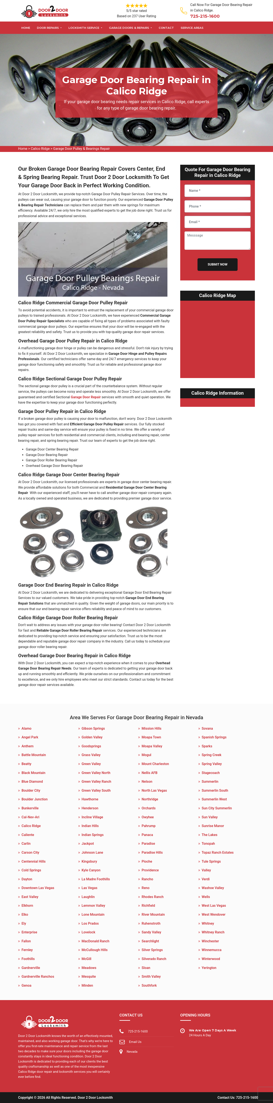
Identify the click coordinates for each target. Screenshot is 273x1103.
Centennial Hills (34, 861)
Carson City (30, 852)
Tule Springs (211, 861)
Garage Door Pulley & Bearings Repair (81, 149)
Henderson (90, 808)
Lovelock (88, 932)
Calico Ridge (40, 149)
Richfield (148, 906)
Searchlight (150, 941)
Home (25, 27)
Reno (146, 888)
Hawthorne (90, 799)
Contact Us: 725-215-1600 (238, 1098)
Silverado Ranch (154, 959)
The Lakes (210, 835)
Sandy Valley (151, 932)
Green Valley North (96, 773)
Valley (206, 870)
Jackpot (88, 844)
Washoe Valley (213, 888)
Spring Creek (211, 755)
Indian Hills (90, 826)
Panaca (147, 835)
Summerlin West (214, 799)
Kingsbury (89, 861)
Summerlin (210, 782)
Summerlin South (215, 790)
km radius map (217, 337)
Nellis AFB (149, 773)
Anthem (27, 746)
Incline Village (92, 817)
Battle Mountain (34, 755)
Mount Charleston (155, 764)
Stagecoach (211, 773)
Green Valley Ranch (96, 782)
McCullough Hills (95, 950)
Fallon (26, 941)
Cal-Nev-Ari (30, 817)
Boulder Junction (35, 799)
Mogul (146, 755)
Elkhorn (27, 906)
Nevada (132, 1052)
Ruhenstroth (151, 923)
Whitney (208, 923)
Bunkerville (30, 808)
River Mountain (153, 914)
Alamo (26, 728)
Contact (166, 27)
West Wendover (214, 914)
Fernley (27, 950)
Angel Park (30, 737)
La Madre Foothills (96, 879)
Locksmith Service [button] (84, 27)
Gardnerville (31, 968)
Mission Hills (151, 728)
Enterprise (29, 932)
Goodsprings (91, 746)
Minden (87, 985)
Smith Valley (151, 977)
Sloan (146, 968)
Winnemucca (212, 950)
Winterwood (211, 959)
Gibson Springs (93, 728)
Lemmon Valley (93, 906)
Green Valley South (96, 790)
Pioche (147, 861)
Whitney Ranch (213, 932)
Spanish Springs (214, 737)
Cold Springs (31, 870)
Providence (150, 870)
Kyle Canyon (91, 870)
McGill (86, 959)
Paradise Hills (152, 852)
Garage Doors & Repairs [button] (129, 27)
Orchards (148, 808)
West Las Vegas (214, 906)
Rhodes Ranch (153, 897)
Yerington (209, 968)
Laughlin (88, 897)
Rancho (147, 879)
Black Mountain (33, 773)
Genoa (26, 985)
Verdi (206, 879)
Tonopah (208, 844)
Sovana (207, 728)
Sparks (207, 746)
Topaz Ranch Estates (218, 852)
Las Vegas (89, 888)
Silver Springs (152, 950)
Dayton (27, 879)
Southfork (149, 985)
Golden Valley (92, 737)
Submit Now (218, 264)
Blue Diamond (32, 782)
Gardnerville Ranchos (38, 977)
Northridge (150, 799)
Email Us (135, 1042)
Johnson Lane (92, 852)
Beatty (26, 764)
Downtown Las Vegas (38, 888)
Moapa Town (151, 737)
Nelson (147, 782)
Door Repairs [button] (48, 27)
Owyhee (148, 817)
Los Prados (90, 923)
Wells (206, 897)
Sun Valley (210, 817)
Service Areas (192, 27)
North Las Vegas (154, 790)
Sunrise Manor (213, 826)
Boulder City (31, 790)
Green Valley (91, 764)
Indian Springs (93, 835)
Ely (24, 923)
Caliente (28, 835)
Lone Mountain (93, 914)
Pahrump (148, 826)
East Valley (30, 897)
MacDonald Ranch (95, 941)
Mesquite (89, 977)
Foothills (28, 959)
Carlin (26, 844)
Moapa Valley (152, 746)
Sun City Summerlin (217, 808)
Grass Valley (91, 755)
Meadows (89, 968)
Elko (25, 914)
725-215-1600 (205, 16)
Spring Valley (212, 764)
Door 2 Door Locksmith (95, 1098)
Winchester (210, 941)
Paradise (148, 844)
